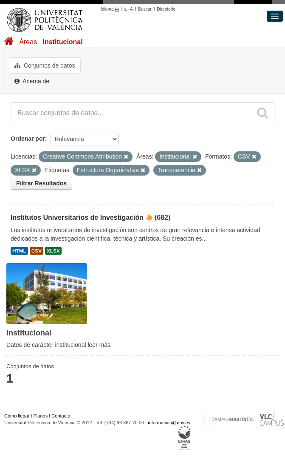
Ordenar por (28, 138)
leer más (98, 344)
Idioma (111, 9)
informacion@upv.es (169, 422)
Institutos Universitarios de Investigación (77, 217)
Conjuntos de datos (44, 65)
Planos (41, 415)
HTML (19, 251)
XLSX (53, 251)
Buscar (145, 9)
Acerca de (31, 81)
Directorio (166, 9)
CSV (36, 251)
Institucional (62, 41)
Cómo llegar (16, 415)
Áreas (28, 41)
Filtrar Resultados (41, 183)
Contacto (60, 415)
